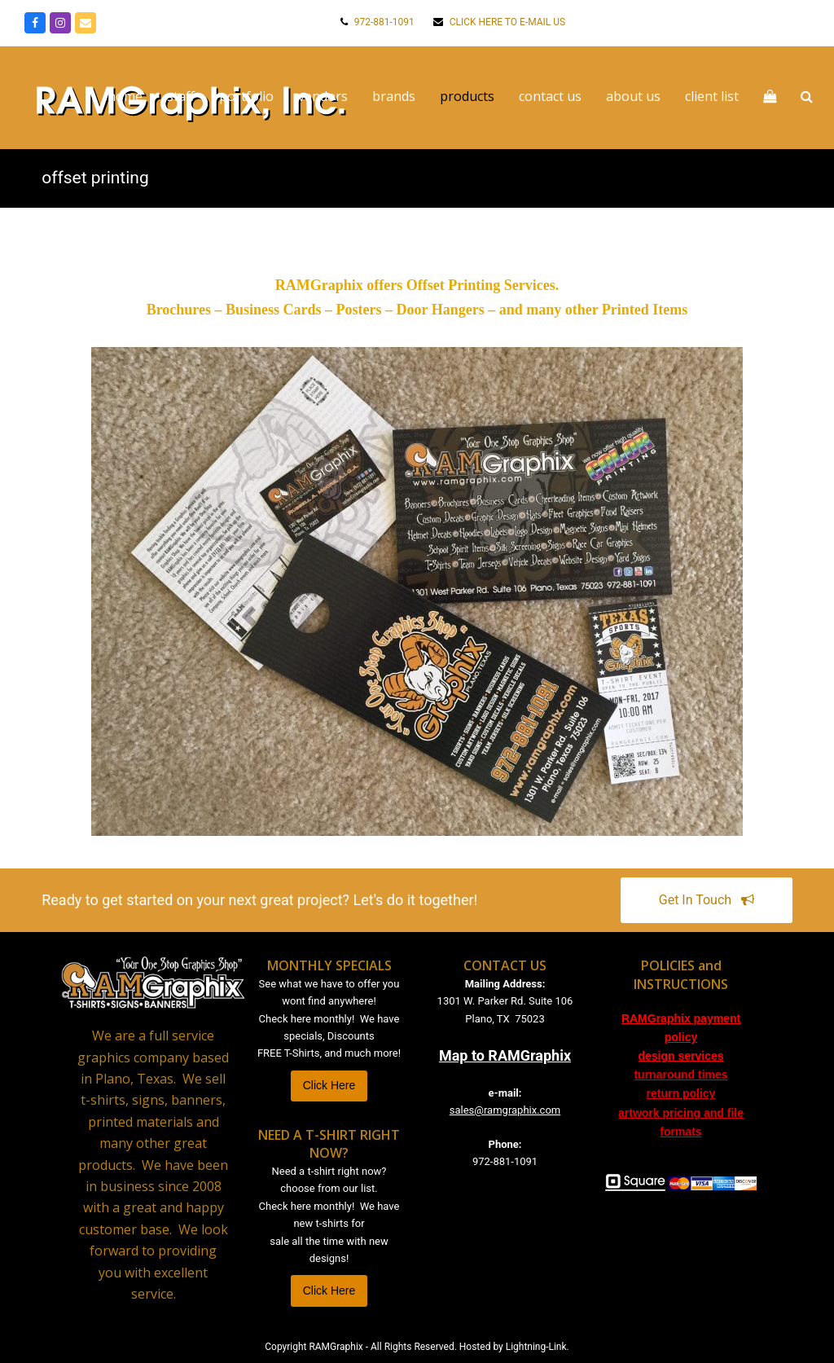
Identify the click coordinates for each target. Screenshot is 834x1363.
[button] (803, 97)
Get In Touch (707, 900)
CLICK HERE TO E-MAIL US (506, 22)
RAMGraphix (335, 1346)
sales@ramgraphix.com (505, 1110)
